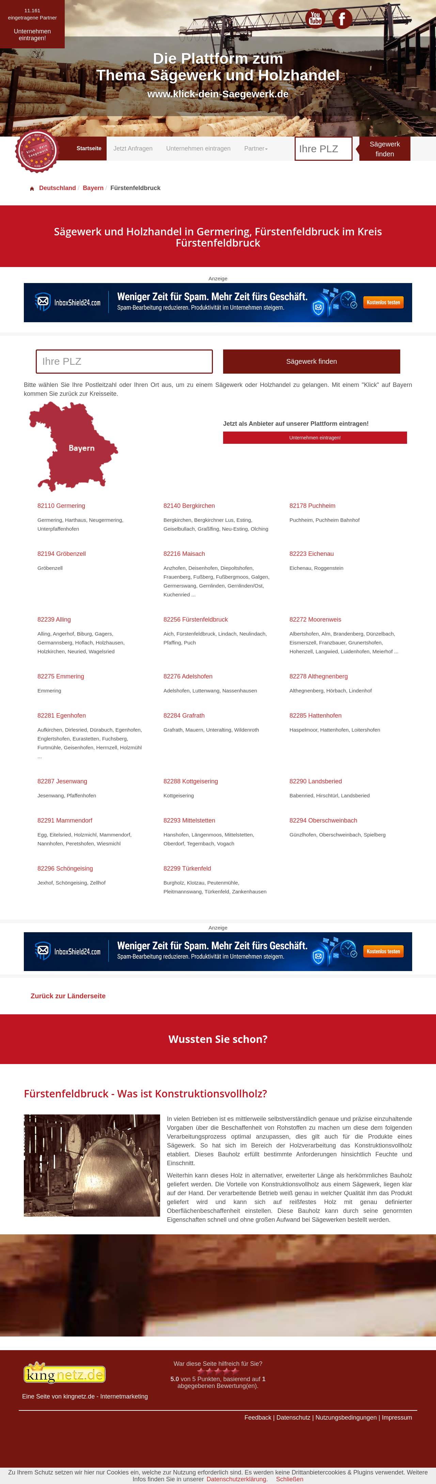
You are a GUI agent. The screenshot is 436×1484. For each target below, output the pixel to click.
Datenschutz (293, 1417)
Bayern (93, 188)
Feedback (258, 1417)
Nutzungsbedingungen (346, 1417)
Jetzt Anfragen (133, 148)
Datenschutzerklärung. (237, 1479)
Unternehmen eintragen (198, 148)
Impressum (397, 1417)
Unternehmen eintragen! (315, 437)
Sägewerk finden (385, 149)
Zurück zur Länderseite (68, 996)
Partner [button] (256, 148)
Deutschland (52, 188)
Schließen (289, 1479)
